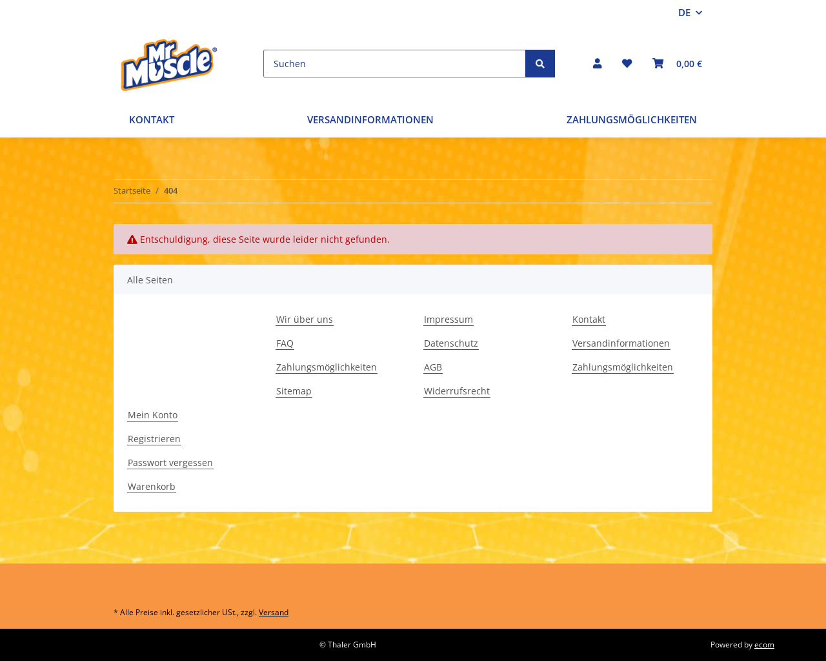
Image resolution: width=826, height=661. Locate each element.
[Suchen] (394, 63)
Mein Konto (152, 415)
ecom (764, 644)
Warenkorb (152, 486)
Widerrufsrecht (457, 391)
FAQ (285, 343)
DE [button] (684, 12)
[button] (597, 63)
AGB (433, 367)
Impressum (448, 319)
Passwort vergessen (170, 462)
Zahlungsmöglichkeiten (632, 120)
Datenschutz (451, 343)
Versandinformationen (370, 120)
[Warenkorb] (677, 63)
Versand (273, 612)
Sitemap (294, 391)
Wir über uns (304, 319)
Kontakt (151, 120)
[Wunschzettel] (627, 63)
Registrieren (154, 438)
